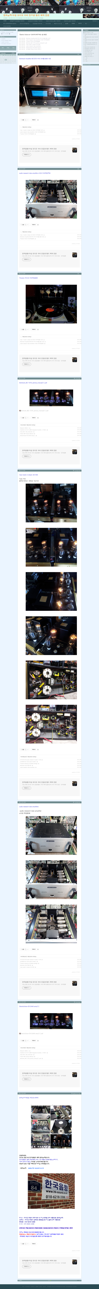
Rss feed (94, 20)
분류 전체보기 (89, 32)
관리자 (40, 1286)
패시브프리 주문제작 (90, 47)
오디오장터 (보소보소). (6, 43)
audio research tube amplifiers (33, 46)
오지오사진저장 (7, 26)
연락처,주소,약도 (89, 56)
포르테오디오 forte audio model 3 (28, 761)
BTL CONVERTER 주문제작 (9, 23)
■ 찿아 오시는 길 (58, 23)
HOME (4, 21)
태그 (86, 23)
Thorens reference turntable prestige (28, 763)
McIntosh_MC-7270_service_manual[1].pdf (36, 43)
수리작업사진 (88, 50)
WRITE (80, 23)
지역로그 (33, 1286)
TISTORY (75, 1286)
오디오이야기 (88, 54)
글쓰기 (44, 1286)
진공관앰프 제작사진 (37, 23)
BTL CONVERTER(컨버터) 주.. (91, 45)
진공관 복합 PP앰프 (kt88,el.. (91, 35)
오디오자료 (48, 23)
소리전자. (3, 38)
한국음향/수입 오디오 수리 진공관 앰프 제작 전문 (26, 15)
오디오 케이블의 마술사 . (6, 40)
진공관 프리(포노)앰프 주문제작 (53, 21)
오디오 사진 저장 (89, 53)
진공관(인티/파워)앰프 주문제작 (35, 21)
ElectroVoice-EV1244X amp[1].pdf (31, 1033)
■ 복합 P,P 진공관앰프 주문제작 (17, 21)
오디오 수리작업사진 (24, 23)
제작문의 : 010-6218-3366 (7, 32)
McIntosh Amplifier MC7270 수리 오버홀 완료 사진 (38, 38)
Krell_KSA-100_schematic (26, 431)
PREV (20, 1280)
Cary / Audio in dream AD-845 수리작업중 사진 (31, 130)
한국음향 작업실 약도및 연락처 (33, 49)
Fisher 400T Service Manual (26, 433)
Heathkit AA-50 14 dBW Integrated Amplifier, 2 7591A (33, 430)
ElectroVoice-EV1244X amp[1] (33, 47)
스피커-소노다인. (5, 42)
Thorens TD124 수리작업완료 (33, 41)
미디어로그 (27, 1286)
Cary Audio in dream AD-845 (33, 44)
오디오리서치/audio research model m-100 (30, 759)
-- (86, 61)
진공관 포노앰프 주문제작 (70, 21)
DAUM (63, 1286)
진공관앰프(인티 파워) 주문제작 (91, 37)
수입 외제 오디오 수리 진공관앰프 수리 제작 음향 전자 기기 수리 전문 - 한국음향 (44, 151)
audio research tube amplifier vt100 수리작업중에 (38, 40)
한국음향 (49, 1286)
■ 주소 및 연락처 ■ (5, 33)
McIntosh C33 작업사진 (25, 765)
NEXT (78, 1280)
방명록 (66, 23)
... (86, 58)
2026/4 (13, 53)
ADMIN (73, 23)
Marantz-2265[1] (24, 428)
